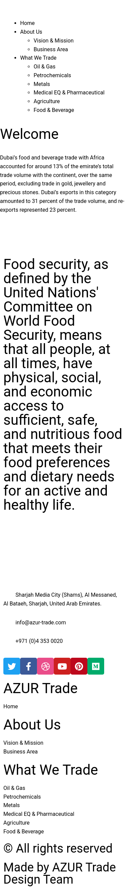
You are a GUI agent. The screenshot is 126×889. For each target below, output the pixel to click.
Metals (42, 84)
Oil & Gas (44, 66)
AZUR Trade (40, 688)
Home (27, 23)
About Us (31, 32)
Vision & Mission (54, 40)
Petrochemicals (52, 75)
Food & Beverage (54, 110)
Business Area (51, 49)
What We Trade (38, 58)
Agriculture (47, 101)
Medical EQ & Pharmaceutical (69, 92)
